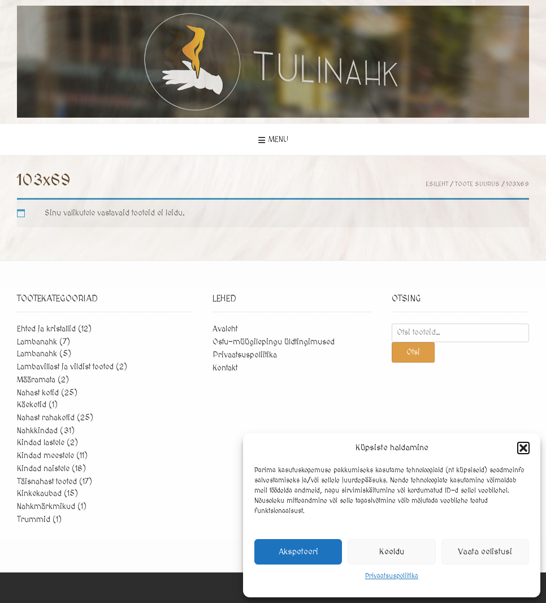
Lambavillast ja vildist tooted (65, 367)
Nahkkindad (37, 431)
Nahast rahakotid (46, 418)
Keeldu (391, 552)
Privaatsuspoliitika (391, 576)
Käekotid (31, 405)
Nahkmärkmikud (46, 506)
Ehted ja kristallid (46, 329)
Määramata (36, 380)
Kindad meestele (45, 455)
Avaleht (225, 329)
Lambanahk (37, 342)
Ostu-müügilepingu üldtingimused (274, 342)
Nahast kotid (38, 393)
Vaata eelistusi (485, 552)
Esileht (437, 184)
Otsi (413, 352)
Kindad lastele (40, 442)
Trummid (33, 519)
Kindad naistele (43, 468)
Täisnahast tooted (47, 481)
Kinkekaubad (39, 493)
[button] (523, 448)
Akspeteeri (298, 552)
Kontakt (225, 368)
